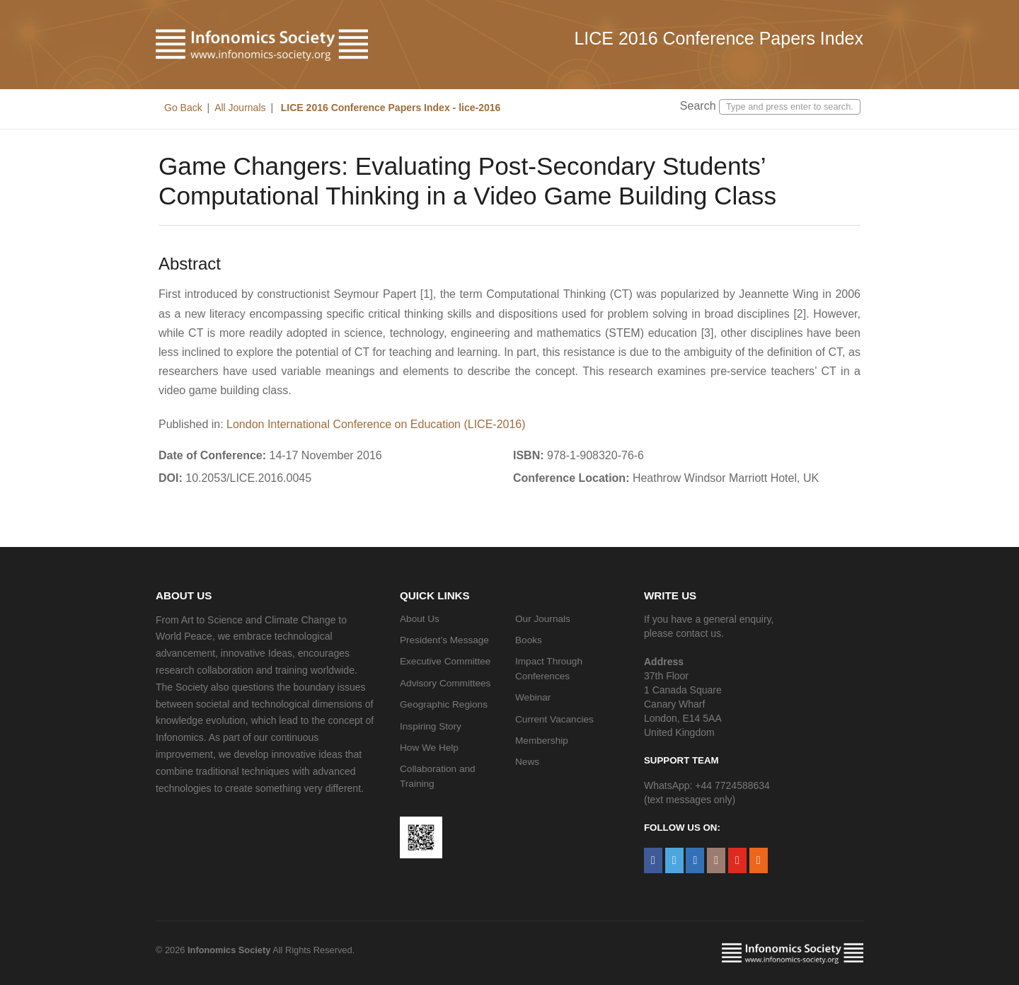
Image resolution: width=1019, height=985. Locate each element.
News (527, 761)
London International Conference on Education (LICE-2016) (376, 424)
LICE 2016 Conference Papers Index (718, 38)
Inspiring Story (430, 726)
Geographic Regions (444, 704)
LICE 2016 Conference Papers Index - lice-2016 (389, 107)
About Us (419, 619)
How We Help (429, 747)
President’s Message (444, 640)
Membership (541, 740)
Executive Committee (445, 661)
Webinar (533, 697)
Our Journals (542, 619)
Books (528, 640)
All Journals (239, 107)
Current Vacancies (554, 719)
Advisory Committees (445, 683)
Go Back (183, 107)
